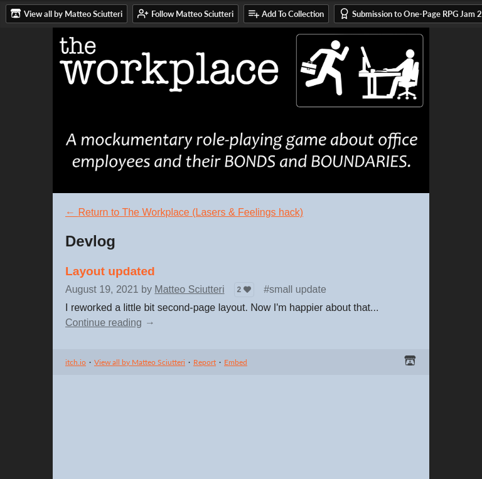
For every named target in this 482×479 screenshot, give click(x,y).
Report (204, 362)
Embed (235, 362)
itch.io (75, 362)
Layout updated (110, 271)
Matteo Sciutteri (189, 289)
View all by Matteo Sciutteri (139, 362)
